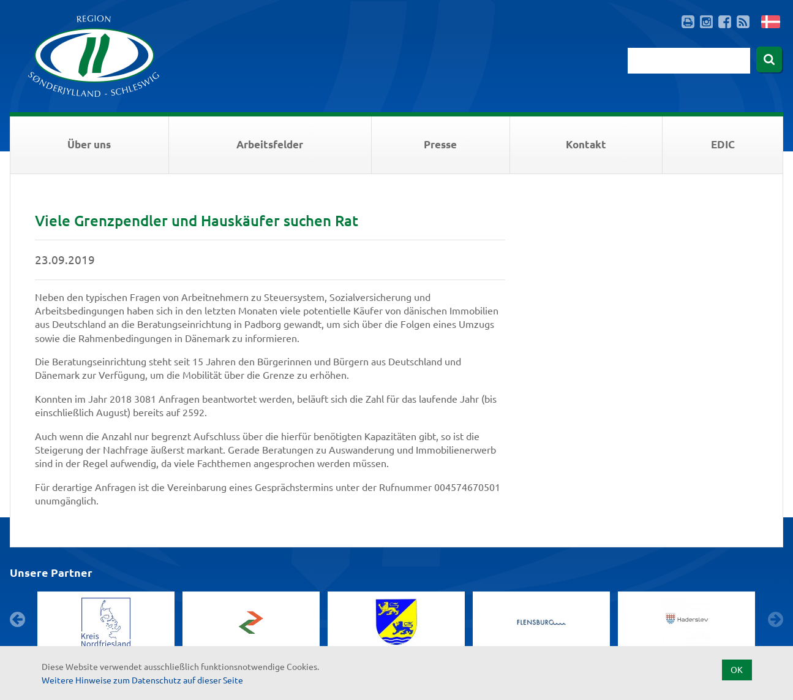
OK (737, 669)
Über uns (89, 144)
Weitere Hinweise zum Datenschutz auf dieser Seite (142, 679)
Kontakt (586, 144)
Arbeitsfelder (269, 144)
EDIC (723, 144)
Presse (440, 144)
